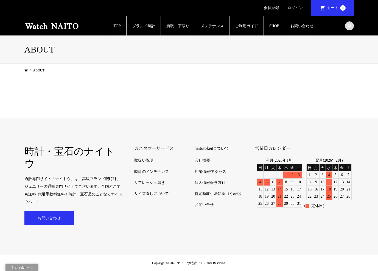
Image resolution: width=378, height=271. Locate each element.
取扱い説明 (143, 160)
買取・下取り (177, 26)
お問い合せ (204, 205)
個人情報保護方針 (210, 183)
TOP (117, 26)
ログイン (295, 8)
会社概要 (202, 160)
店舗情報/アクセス (210, 172)
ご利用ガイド (246, 26)
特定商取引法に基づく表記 (218, 194)
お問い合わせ (301, 26)
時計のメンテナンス (151, 172)
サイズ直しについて (151, 194)
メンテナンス (212, 26)
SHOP (274, 26)
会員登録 (271, 8)
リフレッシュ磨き (149, 183)
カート (336, 8)
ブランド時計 (143, 26)
